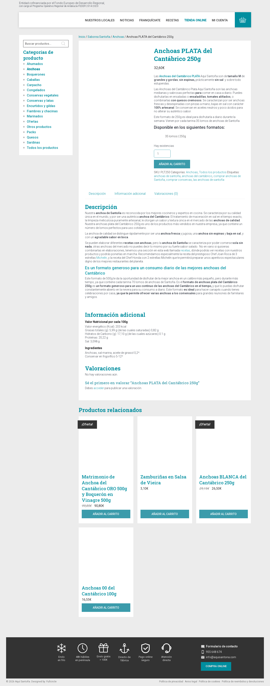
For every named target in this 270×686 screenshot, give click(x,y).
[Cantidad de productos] (162, 154)
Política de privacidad (171, 681)
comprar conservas (179, 179)
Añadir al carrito (172, 164)
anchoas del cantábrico (197, 176)
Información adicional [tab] (130, 194)
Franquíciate (149, 20)
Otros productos (39, 127)
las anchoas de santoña (208, 179)
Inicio (82, 36)
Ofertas (32, 121)
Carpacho (34, 85)
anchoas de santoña (167, 176)
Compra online (216, 666)
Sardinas (33, 142)
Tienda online (195, 20)
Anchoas (33, 69)
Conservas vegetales (43, 95)
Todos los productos (42, 148)
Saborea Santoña (99, 36)
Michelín (101, 257)
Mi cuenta (220, 20)
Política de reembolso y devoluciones (243, 681)
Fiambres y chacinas (42, 111)
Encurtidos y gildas (41, 106)
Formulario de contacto (219, 646)
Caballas (33, 80)
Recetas (172, 20)
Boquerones (36, 74)
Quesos (32, 137)
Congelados (36, 90)
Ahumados (35, 64)
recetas (185, 250)
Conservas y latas (40, 101)
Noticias (127, 20)
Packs (31, 132)
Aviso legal (191, 681)
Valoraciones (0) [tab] (166, 194)
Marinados (35, 116)
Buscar (64, 43)
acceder (99, 388)
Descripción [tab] (97, 194)
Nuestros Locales (99, 20)
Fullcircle (51, 681)
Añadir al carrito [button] (106, 514)
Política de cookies (209, 681)
